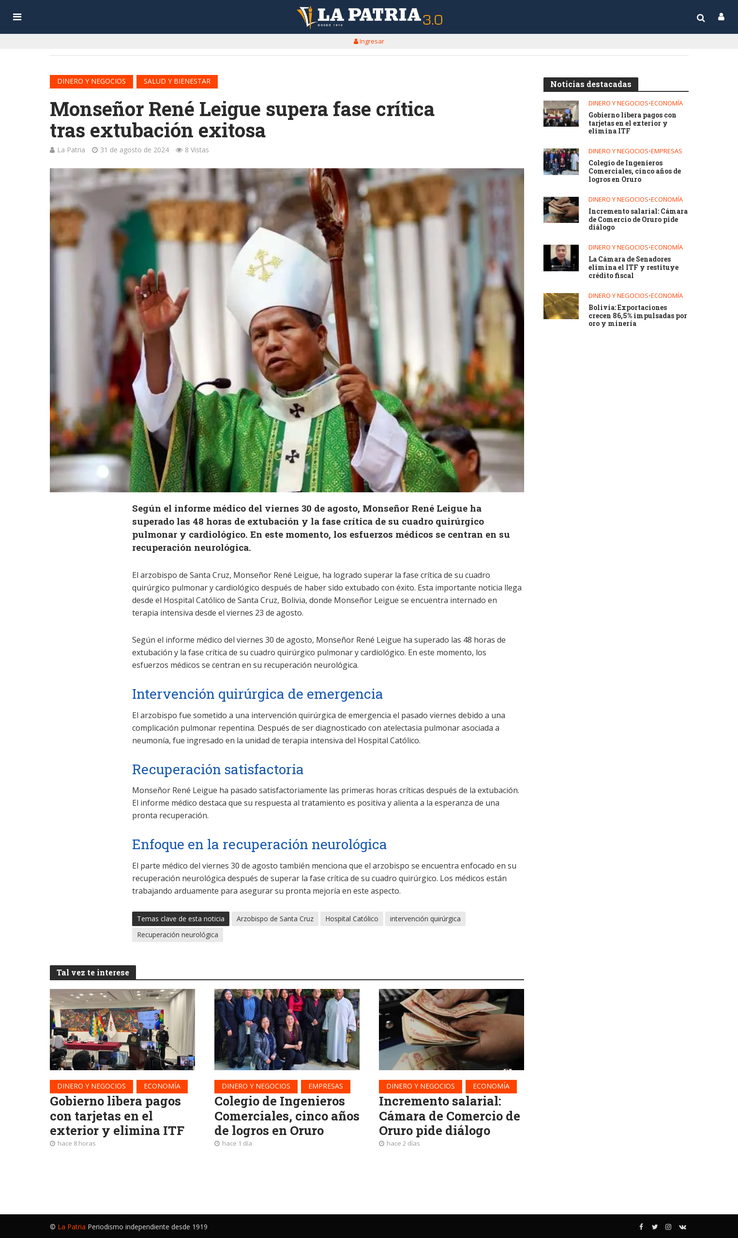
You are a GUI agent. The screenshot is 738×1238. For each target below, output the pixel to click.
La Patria (71, 149)
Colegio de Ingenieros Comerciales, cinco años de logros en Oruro (287, 1115)
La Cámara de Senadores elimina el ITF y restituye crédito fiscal (633, 267)
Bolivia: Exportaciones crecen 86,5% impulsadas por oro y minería (637, 316)
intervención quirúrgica (425, 918)
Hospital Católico (351, 918)
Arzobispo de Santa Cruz (275, 918)
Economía (162, 1086)
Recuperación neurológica (177, 934)
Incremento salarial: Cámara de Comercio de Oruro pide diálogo (449, 1115)
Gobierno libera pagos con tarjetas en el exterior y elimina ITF (117, 1115)
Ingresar (369, 41)
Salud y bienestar (177, 81)
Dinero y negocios (91, 81)
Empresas (325, 1086)
